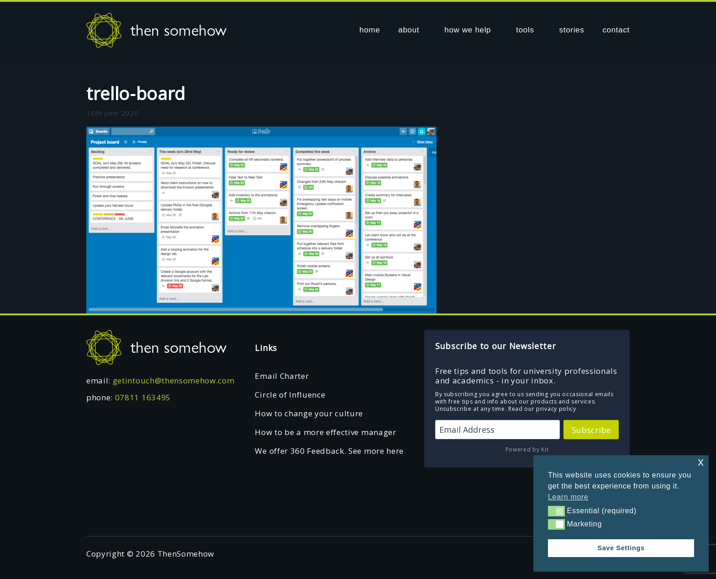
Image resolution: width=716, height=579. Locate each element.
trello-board (135, 93)
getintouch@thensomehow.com (174, 380)
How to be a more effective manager (325, 432)
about (408, 30)
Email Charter (282, 376)
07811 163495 (143, 397)
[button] (556, 511)
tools (525, 30)
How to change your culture (309, 413)
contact (616, 30)
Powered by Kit (527, 449)
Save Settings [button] (620, 548)
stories (571, 30)
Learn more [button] (568, 497)
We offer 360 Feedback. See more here (329, 451)
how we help (467, 30)
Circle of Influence (290, 394)
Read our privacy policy (542, 409)
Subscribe (591, 430)
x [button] (701, 461)
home (369, 30)
